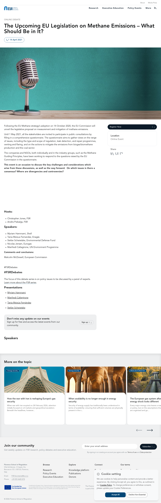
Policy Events (134, 8)
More (148, 8)
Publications (75, 473)
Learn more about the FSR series (20, 283)
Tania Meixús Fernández (19, 303)
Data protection (146, 452)
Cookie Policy (106, 485)
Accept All (115, 495)
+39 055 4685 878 (18, 479)
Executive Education (53, 477)
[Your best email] (109, 446)
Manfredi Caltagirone (17, 298)
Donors (72, 477)
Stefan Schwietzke (16, 308)
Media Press (152, 3)
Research (93, 8)
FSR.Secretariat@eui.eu (20, 476)
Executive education (113, 8)
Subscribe (148, 447)
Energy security (12, 370)
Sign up (86, 322)
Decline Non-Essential (137, 495)
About (142, 3)
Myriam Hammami (16, 293)
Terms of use (132, 452)
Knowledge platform (79, 470)
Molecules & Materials (138, 370)
